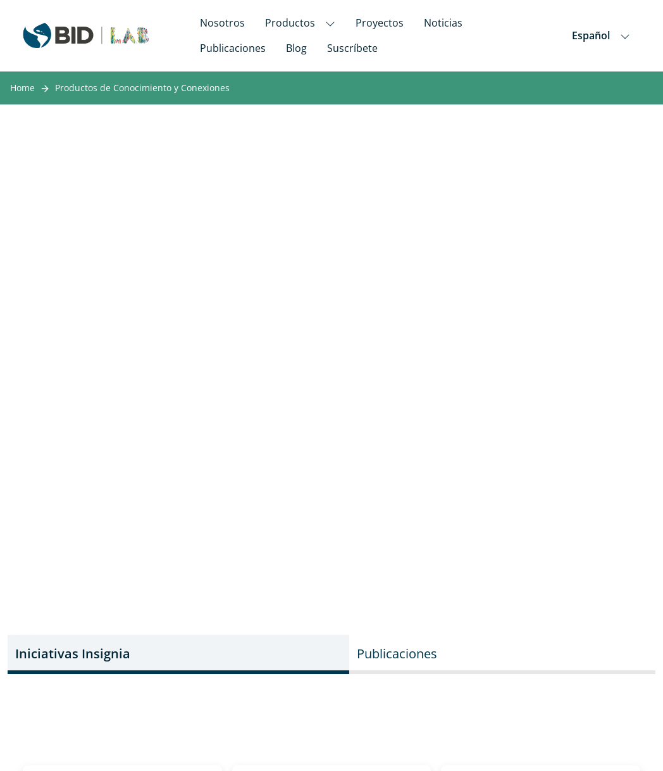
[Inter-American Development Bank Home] (86, 36)
